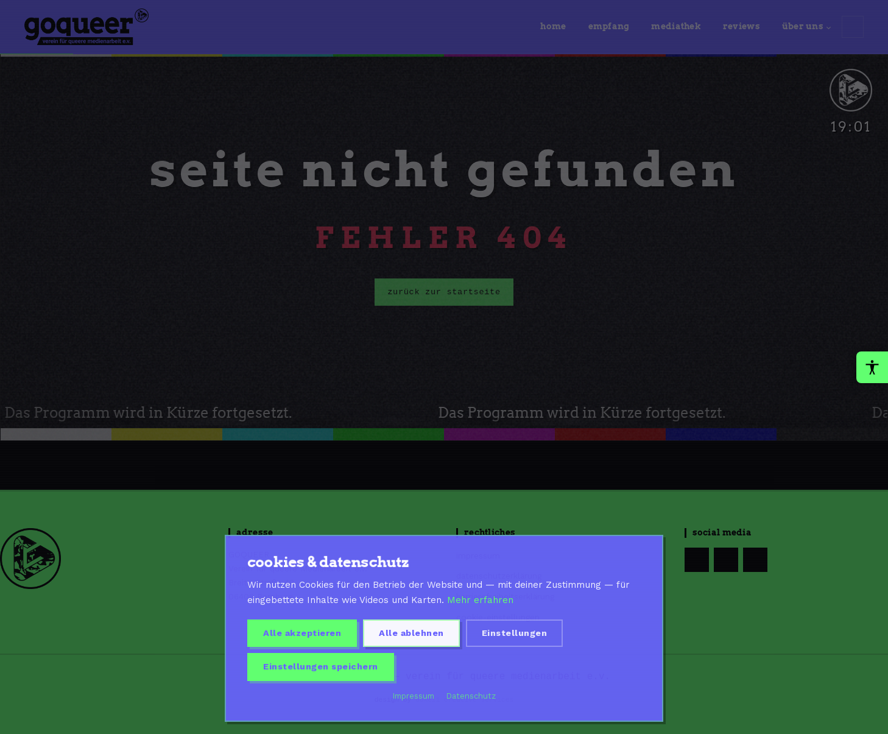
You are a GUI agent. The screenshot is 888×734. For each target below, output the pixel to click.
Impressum (413, 695)
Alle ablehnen (411, 633)
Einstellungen (515, 633)
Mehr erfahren (480, 600)
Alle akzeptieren (302, 633)
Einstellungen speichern (320, 666)
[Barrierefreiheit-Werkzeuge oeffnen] (872, 367)
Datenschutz (471, 695)
